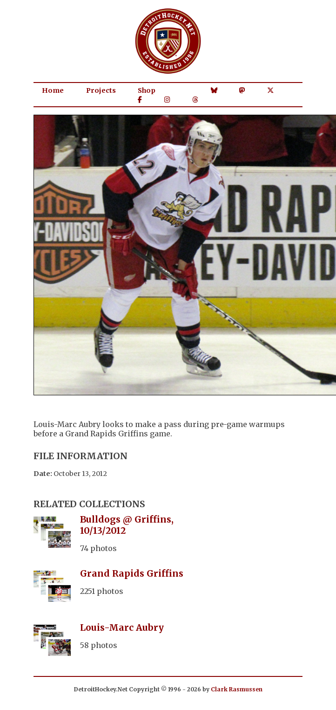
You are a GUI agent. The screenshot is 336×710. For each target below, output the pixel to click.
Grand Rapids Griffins (131, 573)
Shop (146, 90)
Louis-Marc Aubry (122, 627)
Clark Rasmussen (236, 689)
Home (53, 90)
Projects (101, 90)
